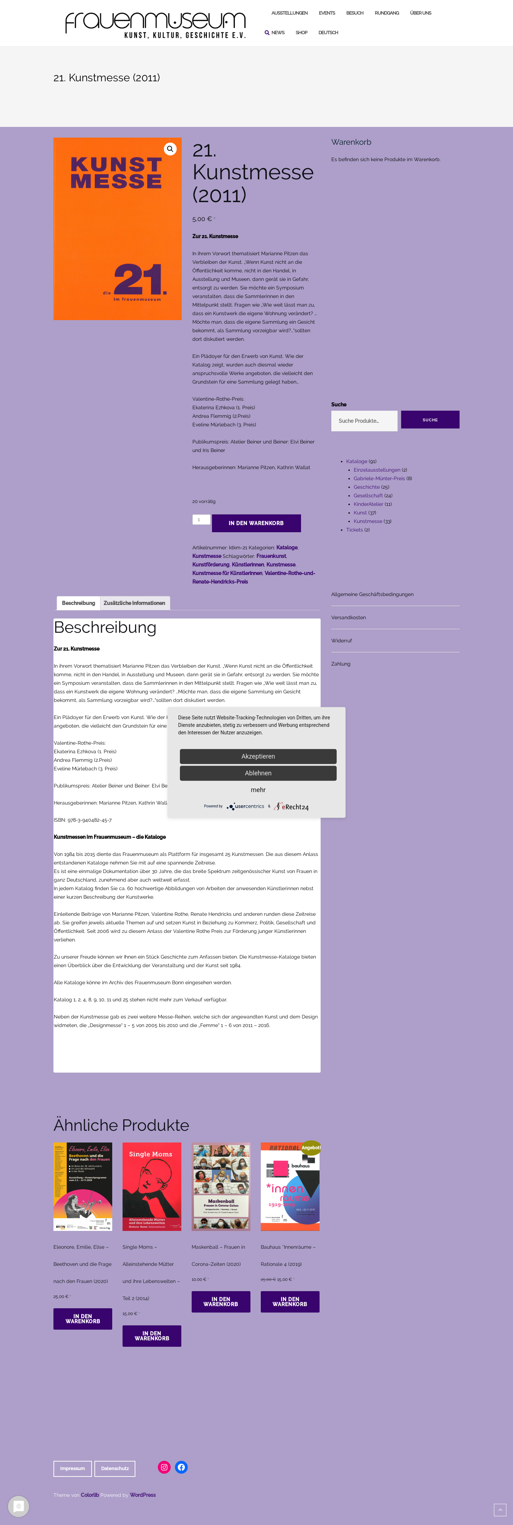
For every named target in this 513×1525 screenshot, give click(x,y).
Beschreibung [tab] (78, 603)
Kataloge (286, 547)
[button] (170, 149)
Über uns (420, 13)
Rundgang (387, 13)
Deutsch (328, 32)
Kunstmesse (206, 556)
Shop (301, 32)
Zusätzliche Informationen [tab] (134, 603)
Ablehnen (258, 773)
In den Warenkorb (256, 523)
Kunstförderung (210, 565)
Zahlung (341, 664)
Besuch (354, 13)
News (277, 32)
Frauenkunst (271, 556)
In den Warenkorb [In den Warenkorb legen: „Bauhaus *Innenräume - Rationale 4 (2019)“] (290, 1301)
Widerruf (341, 640)
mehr (258, 790)
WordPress (143, 1495)
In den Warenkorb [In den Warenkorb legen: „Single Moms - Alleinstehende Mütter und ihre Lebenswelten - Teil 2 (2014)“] (152, 1336)
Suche (338, 404)
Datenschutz (115, 1468)
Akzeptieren (258, 756)
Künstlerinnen (248, 565)
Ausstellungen (289, 13)
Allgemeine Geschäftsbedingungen (372, 594)
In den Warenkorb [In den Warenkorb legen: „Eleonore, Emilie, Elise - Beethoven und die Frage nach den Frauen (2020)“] (83, 1319)
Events (327, 13)
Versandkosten (348, 617)
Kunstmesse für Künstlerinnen (227, 573)
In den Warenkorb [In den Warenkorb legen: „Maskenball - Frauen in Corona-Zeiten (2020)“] (220, 1301)
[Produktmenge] (201, 519)
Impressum (72, 1468)
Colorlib (90, 1495)
